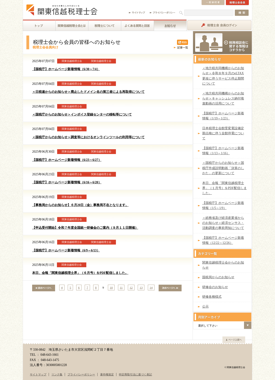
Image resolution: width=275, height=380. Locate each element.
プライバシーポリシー (81, 374)
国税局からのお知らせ (218, 277)
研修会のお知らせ (215, 287)
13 (141, 287)
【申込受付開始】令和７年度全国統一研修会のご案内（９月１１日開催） (85, 227)
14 (151, 287)
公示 (205, 306)
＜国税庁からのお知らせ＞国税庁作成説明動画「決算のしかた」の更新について (223, 168)
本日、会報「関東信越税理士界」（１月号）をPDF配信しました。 (224, 188)
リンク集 (56, 374)
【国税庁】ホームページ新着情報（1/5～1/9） (223, 205)
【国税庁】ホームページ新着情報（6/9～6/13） (66, 250)
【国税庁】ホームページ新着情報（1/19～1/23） (223, 116)
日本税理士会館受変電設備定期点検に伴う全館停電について (223, 133)
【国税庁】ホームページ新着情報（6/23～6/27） (66, 160)
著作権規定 (107, 374)
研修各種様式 (212, 296)
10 (111, 287)
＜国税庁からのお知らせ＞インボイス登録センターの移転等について (82, 114)
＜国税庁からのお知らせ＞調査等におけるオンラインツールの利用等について (88, 137)
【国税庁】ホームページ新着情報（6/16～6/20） (66, 182)
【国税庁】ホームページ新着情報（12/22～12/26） (223, 240)
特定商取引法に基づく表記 (135, 374)
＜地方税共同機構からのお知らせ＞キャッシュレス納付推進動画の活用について (223, 98)
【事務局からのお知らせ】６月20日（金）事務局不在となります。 (80, 205)
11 (121, 287)
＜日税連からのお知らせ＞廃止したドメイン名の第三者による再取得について (88, 92)
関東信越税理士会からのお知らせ (223, 265)
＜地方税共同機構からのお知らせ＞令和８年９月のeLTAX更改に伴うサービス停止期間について (223, 75)
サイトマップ (38, 374)
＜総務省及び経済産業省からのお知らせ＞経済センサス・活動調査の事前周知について (223, 223)
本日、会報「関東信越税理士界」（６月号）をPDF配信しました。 (80, 273)
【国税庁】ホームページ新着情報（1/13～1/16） (223, 150)
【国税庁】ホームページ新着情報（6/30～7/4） (66, 69)
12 (131, 287)
